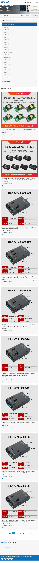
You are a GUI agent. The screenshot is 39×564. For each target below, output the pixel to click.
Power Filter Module (8, 52)
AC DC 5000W (7, 74)
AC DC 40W (6, 44)
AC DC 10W (6, 34)
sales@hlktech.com (7, 550)
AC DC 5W (6, 32)
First (5, 533)
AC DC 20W (6, 39)
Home (23, 15)
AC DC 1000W (7, 59)
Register (29, 2)
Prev (10, 533)
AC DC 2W (6, 27)
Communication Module (20, 20)
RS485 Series (7, 57)
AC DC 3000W (7, 69)
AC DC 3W (6, 29)
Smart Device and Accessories (10, 85)
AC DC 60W (6, 54)
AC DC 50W (6, 49)
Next (34, 533)
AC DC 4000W (7, 72)
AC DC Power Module (34, 15)
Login (25, 2)
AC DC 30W (6, 42)
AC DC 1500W (7, 64)
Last (20, 535)
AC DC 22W (6, 47)
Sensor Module (20, 81)
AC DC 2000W (7, 67)
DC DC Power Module (20, 77)
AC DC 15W (6, 37)
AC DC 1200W (7, 62)
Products (27, 15)
